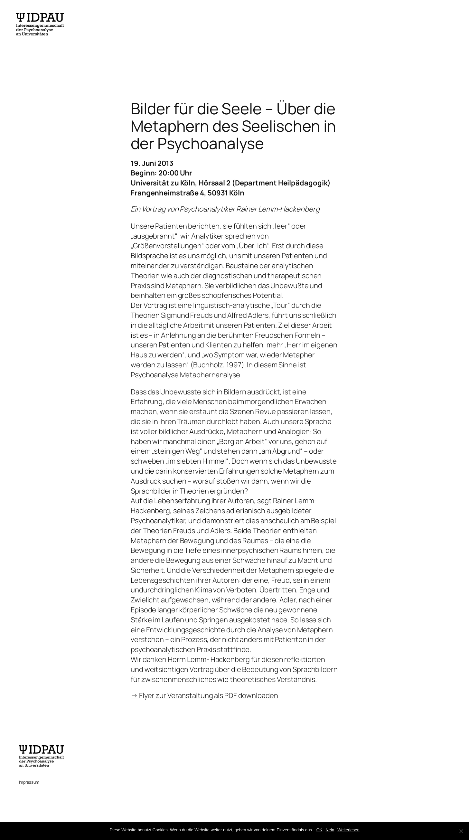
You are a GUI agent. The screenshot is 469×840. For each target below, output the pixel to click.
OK (319, 829)
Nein (329, 829)
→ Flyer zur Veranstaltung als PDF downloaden (204, 695)
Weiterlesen (348, 829)
